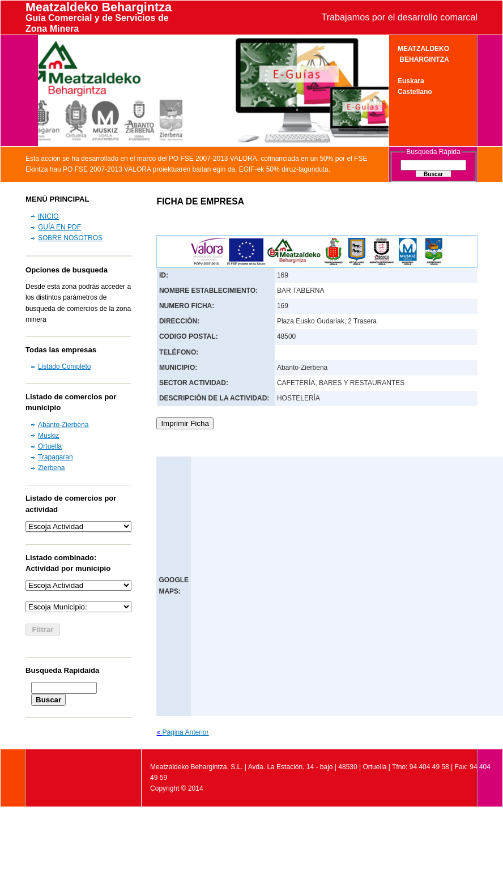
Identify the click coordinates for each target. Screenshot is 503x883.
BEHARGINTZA (423, 59)
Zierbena (51, 468)
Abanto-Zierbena (63, 425)
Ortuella (50, 446)
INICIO (48, 216)
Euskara (411, 81)
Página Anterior (185, 732)
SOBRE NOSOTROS (70, 238)
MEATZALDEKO (423, 49)
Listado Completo (64, 366)
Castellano (415, 92)
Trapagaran (55, 457)
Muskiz (48, 436)
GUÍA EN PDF (59, 227)
